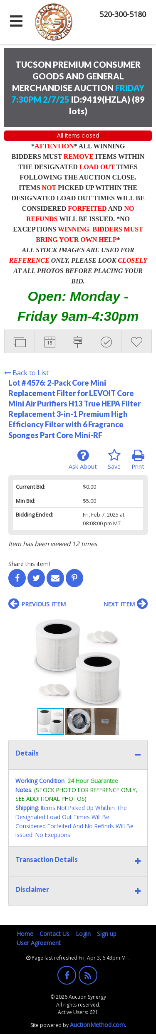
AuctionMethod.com (97, 1025)
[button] (140, 622)
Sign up (106, 934)
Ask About (83, 459)
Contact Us (54, 934)
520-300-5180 (122, 14)
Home (25, 934)
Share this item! (29, 564)
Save (114, 459)
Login (83, 934)
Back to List (26, 372)
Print (137, 459)
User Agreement (39, 943)
